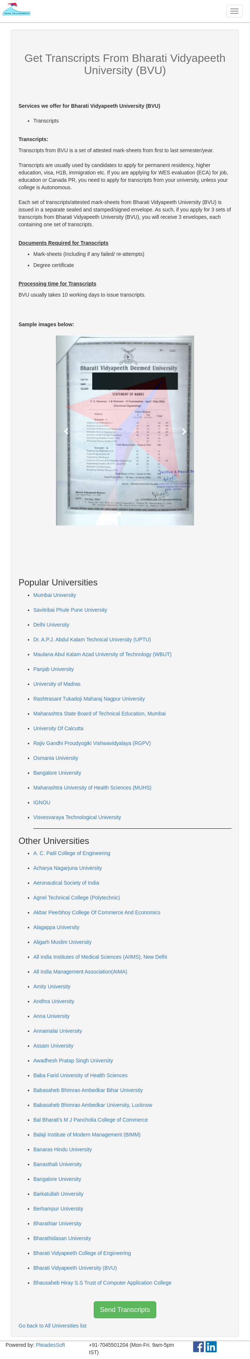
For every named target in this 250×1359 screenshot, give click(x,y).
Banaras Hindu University (62, 1149)
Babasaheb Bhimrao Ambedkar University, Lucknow (92, 1105)
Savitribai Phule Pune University (70, 610)
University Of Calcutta (58, 728)
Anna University (51, 1016)
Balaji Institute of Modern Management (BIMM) (86, 1135)
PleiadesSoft (50, 1345)
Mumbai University (54, 595)
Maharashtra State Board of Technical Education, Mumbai (99, 714)
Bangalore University (57, 773)
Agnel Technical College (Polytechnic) (76, 898)
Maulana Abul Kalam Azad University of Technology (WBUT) (102, 654)
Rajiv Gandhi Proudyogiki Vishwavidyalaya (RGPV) (92, 743)
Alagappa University (56, 927)
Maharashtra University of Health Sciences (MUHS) (92, 788)
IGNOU (41, 802)
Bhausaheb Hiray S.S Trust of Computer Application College (102, 1283)
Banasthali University (57, 1164)
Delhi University (51, 625)
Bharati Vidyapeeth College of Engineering (82, 1253)
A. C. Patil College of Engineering (71, 853)
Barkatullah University (58, 1194)
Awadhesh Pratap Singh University (73, 1061)
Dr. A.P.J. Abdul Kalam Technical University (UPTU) (92, 639)
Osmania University (55, 758)
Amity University (51, 986)
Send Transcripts (125, 1309)
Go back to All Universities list (53, 1326)
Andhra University (53, 1001)
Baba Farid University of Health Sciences (80, 1075)
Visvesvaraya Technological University (77, 817)
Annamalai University (57, 1031)
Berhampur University (58, 1209)
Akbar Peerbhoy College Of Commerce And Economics (96, 912)
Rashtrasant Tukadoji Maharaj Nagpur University (89, 699)
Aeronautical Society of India (66, 883)
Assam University (53, 1046)
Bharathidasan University (62, 1238)
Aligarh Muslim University (62, 942)
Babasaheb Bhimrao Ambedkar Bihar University (88, 1090)
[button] (66, 430)
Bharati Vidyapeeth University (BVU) (75, 1268)
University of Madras (57, 684)
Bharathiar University (57, 1223)
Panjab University (53, 669)
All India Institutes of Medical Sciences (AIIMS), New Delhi (100, 957)
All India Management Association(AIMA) (80, 972)
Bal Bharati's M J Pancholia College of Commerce (90, 1120)
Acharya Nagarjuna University (67, 868)
